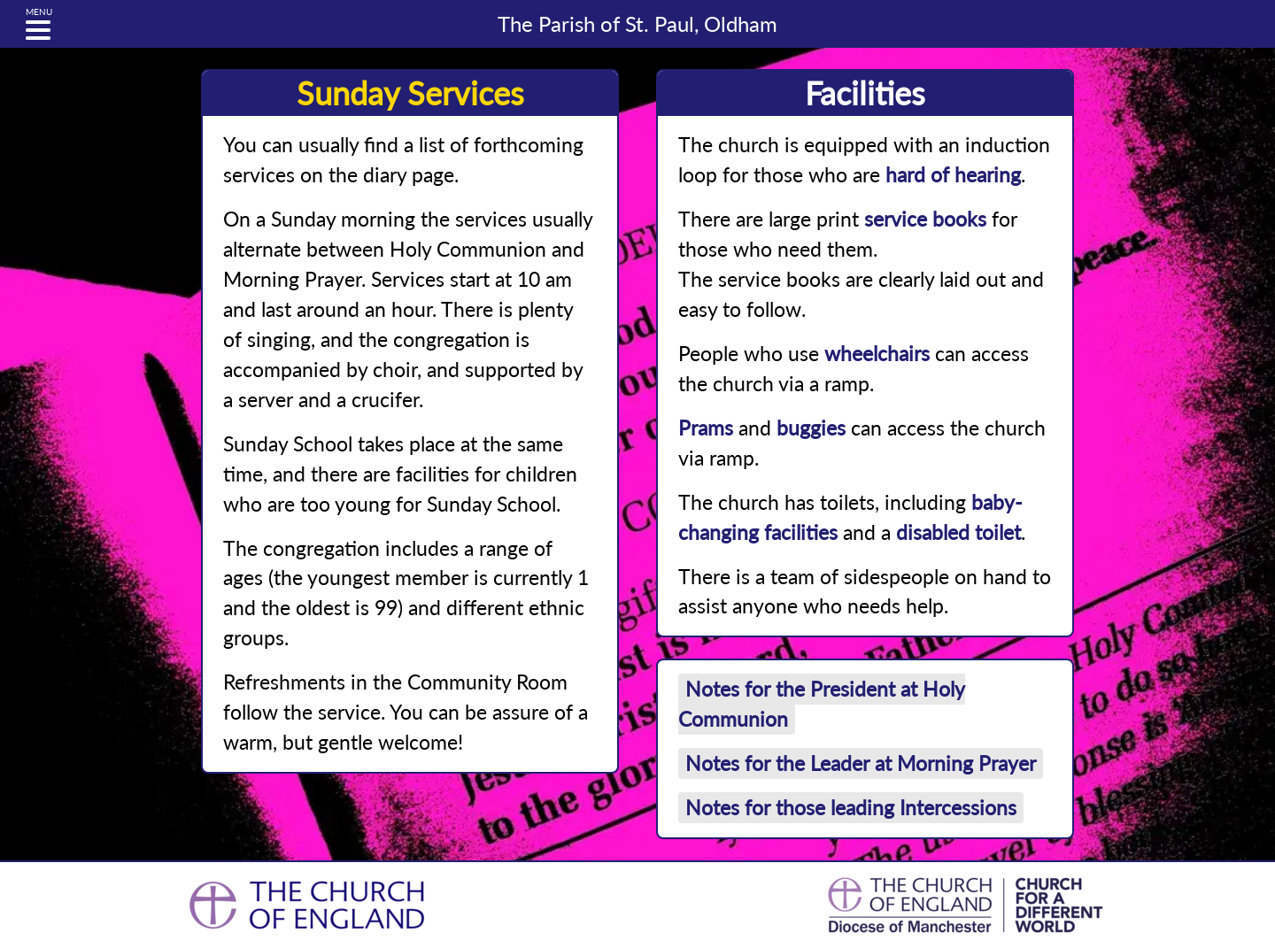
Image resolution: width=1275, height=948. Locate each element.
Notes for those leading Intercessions (850, 808)
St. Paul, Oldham (637, 24)
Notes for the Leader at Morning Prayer (860, 763)
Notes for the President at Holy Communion (821, 704)
